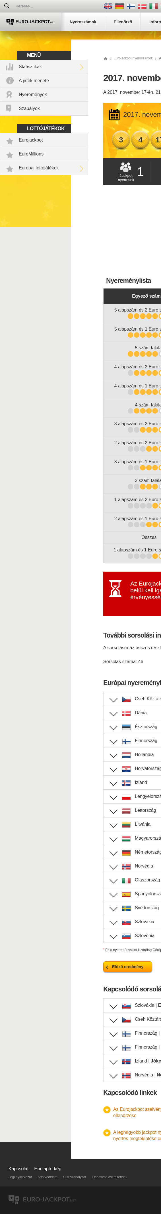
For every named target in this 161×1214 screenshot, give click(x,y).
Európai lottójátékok (39, 167)
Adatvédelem (47, 1177)
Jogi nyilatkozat (20, 1177)
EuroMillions (31, 154)
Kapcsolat (18, 1168)
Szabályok (29, 108)
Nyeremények (33, 94)
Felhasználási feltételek (109, 1177)
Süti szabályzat (74, 1177)
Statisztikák (30, 66)
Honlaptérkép (47, 1168)
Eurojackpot (31, 140)
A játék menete (34, 80)
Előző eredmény (127, 966)
